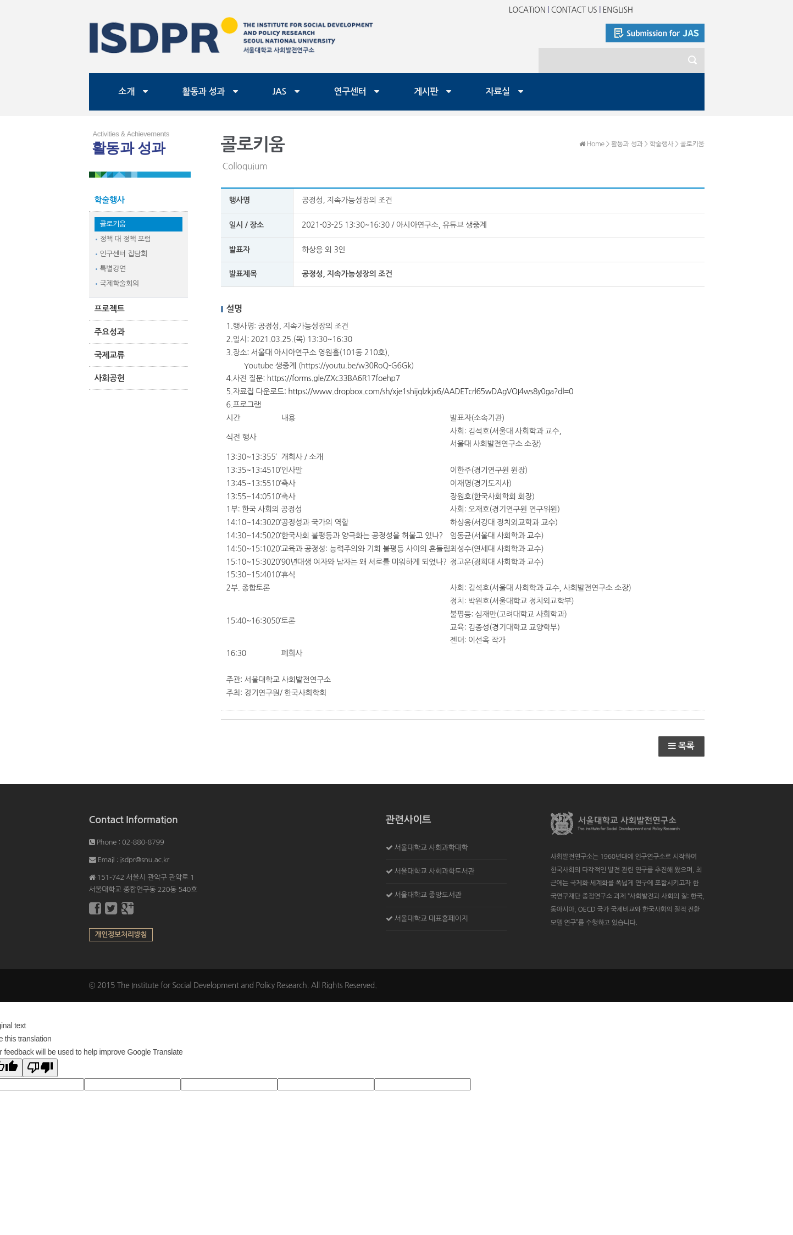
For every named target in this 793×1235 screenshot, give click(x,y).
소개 (127, 91)
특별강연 (113, 268)
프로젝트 (110, 309)
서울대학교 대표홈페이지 (431, 918)
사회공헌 (110, 378)
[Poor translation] (40, 1067)
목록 (681, 746)
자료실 (498, 91)
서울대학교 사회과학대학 (431, 847)
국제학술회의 (119, 283)
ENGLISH (618, 10)
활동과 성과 (203, 91)
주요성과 (110, 332)
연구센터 (350, 91)
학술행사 (110, 200)
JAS (279, 91)
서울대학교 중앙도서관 (427, 894)
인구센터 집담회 (123, 253)
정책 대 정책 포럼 (125, 238)
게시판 (426, 91)
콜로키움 (113, 224)
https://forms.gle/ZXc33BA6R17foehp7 (333, 378)
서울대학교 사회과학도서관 (434, 871)
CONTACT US (574, 10)
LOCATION (527, 10)
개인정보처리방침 (121, 934)
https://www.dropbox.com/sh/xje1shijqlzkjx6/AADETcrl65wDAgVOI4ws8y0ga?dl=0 (430, 391)
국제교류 (110, 355)
